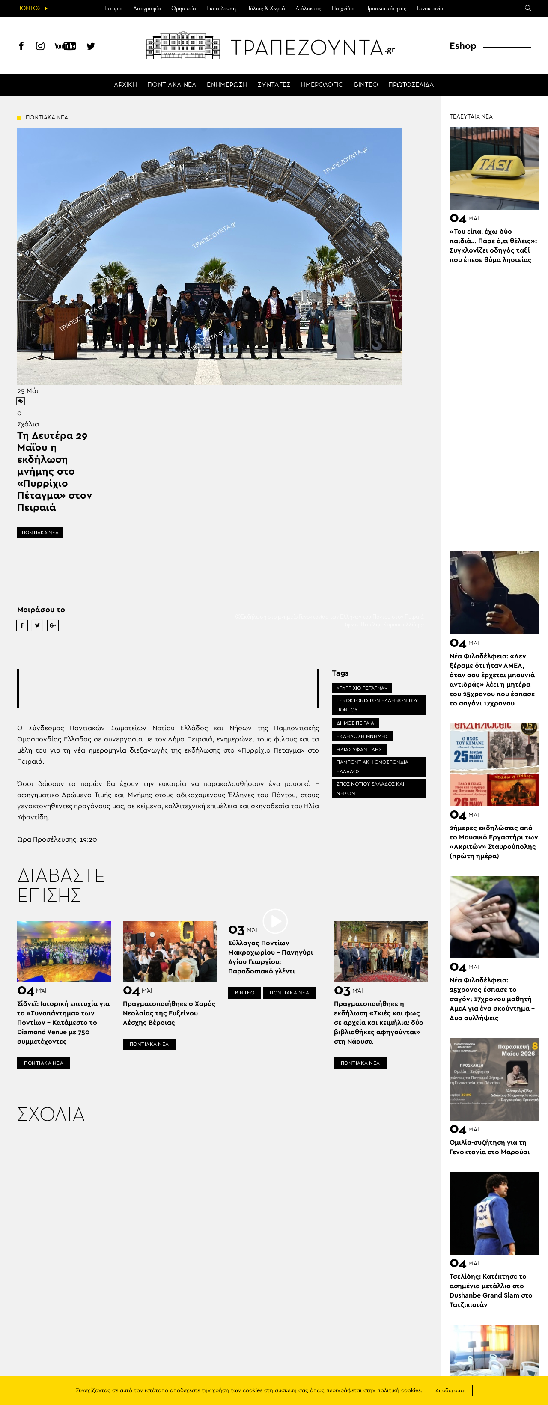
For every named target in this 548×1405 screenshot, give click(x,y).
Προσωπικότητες (386, 9)
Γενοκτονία (430, 9)
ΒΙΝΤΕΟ (366, 85)
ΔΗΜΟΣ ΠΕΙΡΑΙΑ (355, 723)
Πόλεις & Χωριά (265, 9)
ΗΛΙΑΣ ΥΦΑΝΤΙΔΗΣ (359, 749)
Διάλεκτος (308, 9)
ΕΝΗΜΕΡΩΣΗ (227, 85)
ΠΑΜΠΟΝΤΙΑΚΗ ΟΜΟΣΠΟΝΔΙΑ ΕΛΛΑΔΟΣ (372, 766)
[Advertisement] (175, 688)
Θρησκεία (183, 9)
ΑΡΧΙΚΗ (125, 85)
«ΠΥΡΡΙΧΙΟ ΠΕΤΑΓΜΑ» (362, 688)
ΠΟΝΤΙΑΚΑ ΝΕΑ (172, 85)
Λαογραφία (147, 9)
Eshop (463, 46)
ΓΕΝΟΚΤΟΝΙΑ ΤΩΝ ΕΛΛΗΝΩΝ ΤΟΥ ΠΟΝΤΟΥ (377, 705)
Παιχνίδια (343, 9)
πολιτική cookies (399, 1390)
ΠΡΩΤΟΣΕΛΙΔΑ (411, 85)
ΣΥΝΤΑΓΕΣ (274, 85)
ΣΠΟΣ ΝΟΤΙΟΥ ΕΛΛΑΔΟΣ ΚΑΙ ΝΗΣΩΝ (370, 788)
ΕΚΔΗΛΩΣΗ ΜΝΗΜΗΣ (362, 736)
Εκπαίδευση (221, 9)
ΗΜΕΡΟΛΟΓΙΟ (322, 85)
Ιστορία (113, 9)
